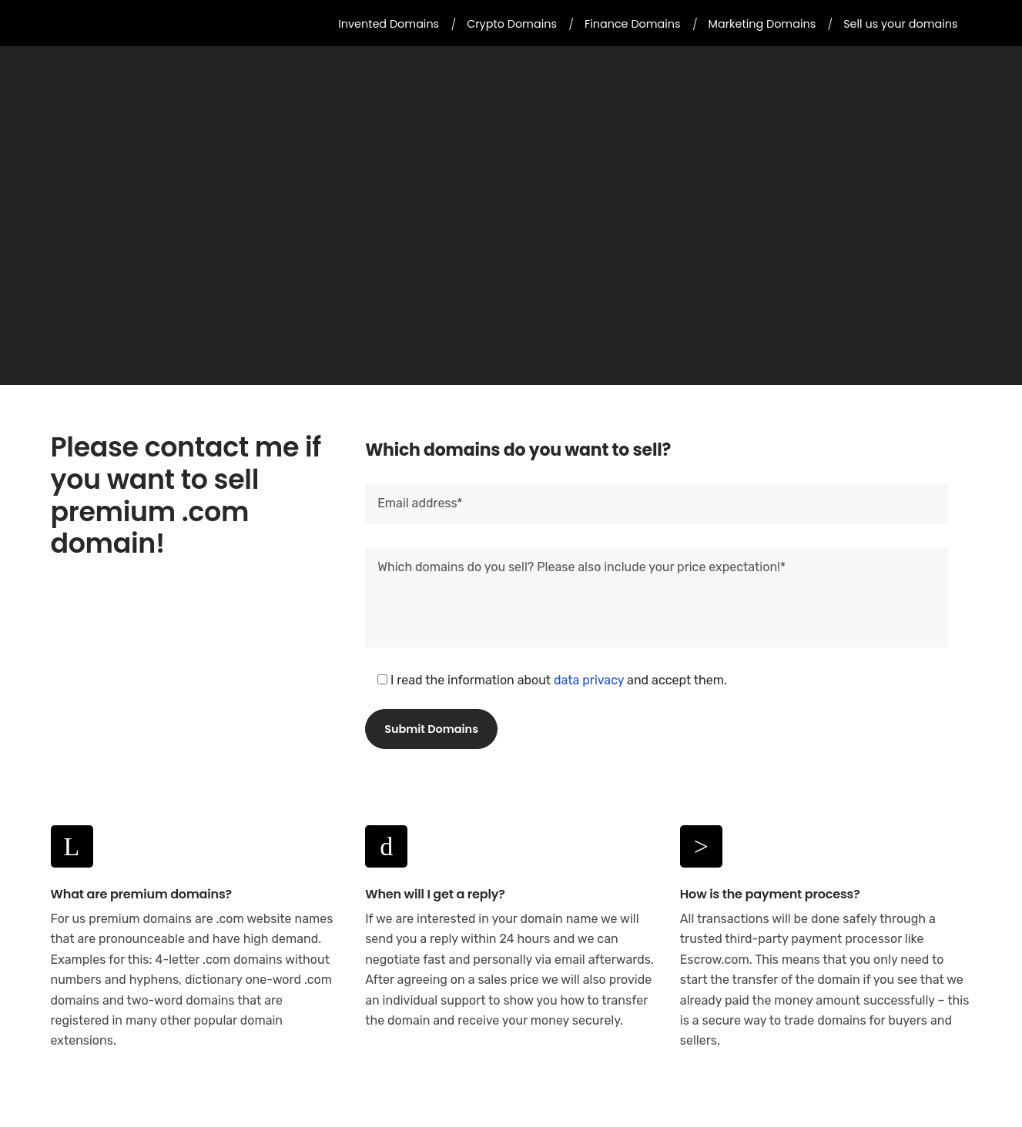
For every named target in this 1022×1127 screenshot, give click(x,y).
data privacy (589, 680)
